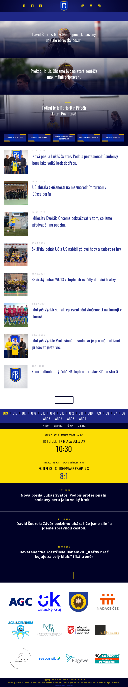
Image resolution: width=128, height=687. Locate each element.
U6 (123, 413)
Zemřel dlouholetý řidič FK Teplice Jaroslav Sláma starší (75, 371)
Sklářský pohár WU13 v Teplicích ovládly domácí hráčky (74, 279)
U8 (107, 413)
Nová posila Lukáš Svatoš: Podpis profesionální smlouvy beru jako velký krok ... (64, 497)
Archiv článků (64, 400)
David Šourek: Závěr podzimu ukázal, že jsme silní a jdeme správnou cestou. (64, 525)
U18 (14, 413)
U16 (33, 413)
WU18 (46, 418)
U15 (43, 413)
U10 (90, 413)
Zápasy (69, 426)
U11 (81, 413)
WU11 (82, 418)
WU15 (58, 418)
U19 (5, 413)
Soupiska (58, 426)
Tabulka (81, 426)
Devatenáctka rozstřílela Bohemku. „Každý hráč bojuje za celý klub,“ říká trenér (64, 554)
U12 (71, 413)
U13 (62, 413)
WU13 (70, 418)
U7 (115, 413)
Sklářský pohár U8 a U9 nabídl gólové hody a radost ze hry (76, 249)
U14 (52, 413)
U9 (99, 413)
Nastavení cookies (64, 685)
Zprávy (46, 426)
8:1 (64, 475)
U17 (24, 413)
